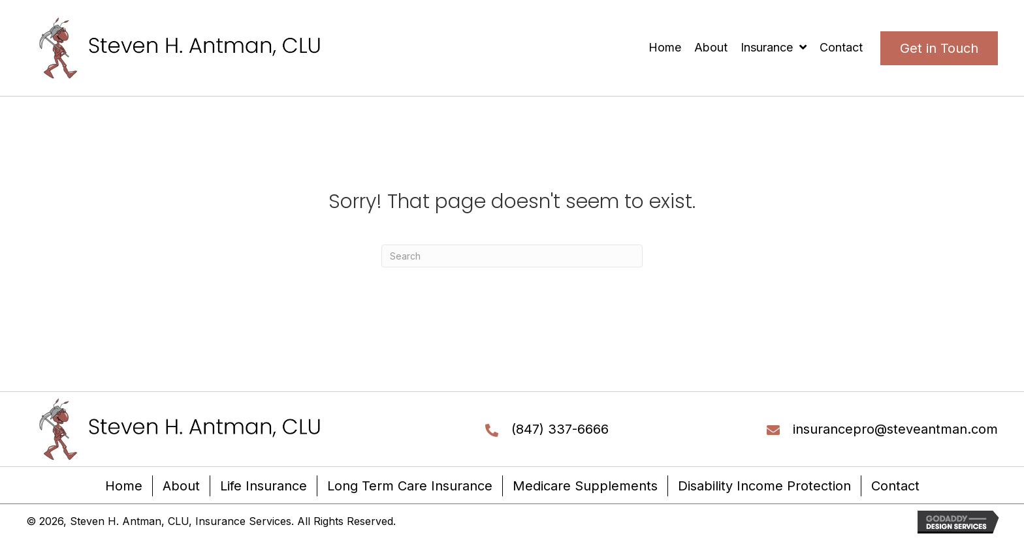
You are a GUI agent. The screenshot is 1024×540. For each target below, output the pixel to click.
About (181, 486)
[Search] (512, 256)
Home (123, 486)
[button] (939, 48)
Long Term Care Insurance (409, 486)
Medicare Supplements (585, 486)
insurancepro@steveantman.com (895, 429)
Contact (895, 486)
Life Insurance (263, 486)
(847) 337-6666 (560, 429)
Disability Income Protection (764, 486)
